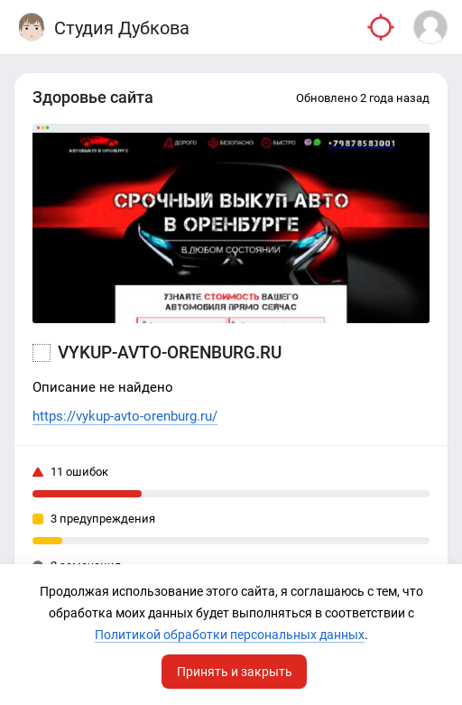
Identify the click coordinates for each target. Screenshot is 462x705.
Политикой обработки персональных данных (230, 634)
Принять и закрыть (234, 671)
